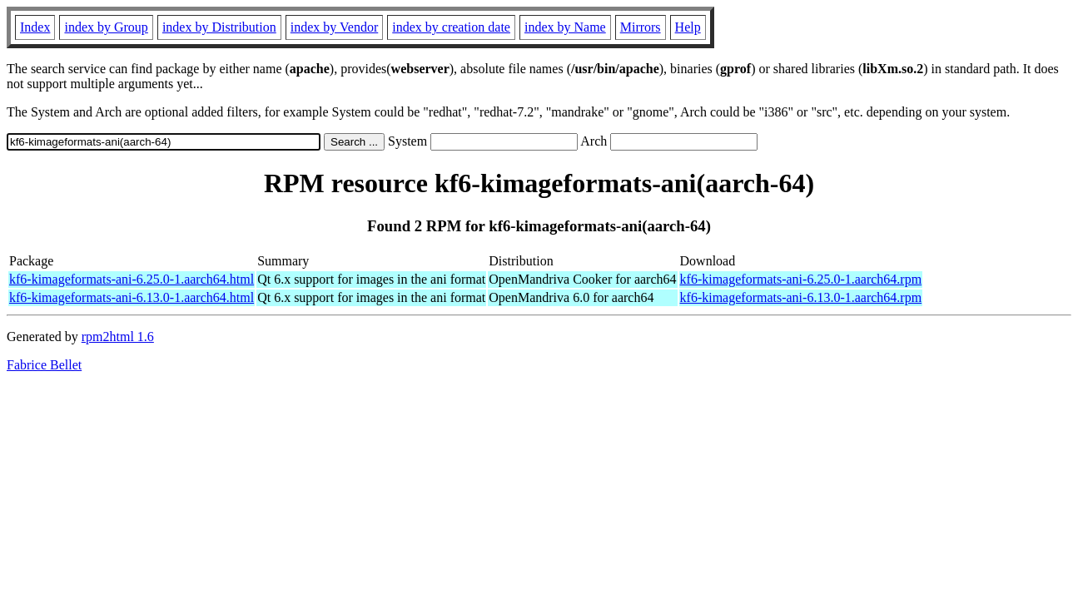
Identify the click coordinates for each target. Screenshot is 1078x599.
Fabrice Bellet (44, 365)
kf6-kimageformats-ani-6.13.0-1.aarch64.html (131, 297)
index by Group (105, 27)
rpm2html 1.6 (118, 336)
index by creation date (451, 27)
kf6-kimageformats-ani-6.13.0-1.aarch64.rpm (801, 297)
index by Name (565, 27)
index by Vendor (334, 27)
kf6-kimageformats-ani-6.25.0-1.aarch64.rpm (801, 279)
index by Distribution (219, 27)
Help (688, 27)
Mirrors (640, 27)
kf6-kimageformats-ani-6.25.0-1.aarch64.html (131, 279)
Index (35, 27)
